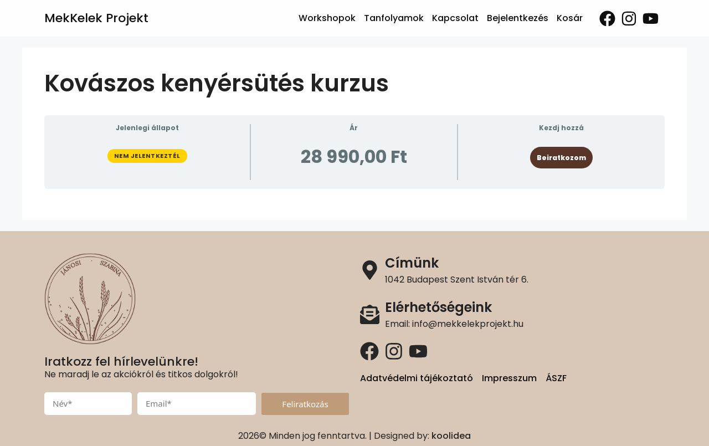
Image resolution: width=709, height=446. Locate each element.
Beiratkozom (561, 157)
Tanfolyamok (394, 18)
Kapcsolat (455, 18)
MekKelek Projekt (96, 18)
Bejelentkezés (517, 18)
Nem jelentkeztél (147, 155)
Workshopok (327, 18)
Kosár (570, 18)
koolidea (451, 435)
